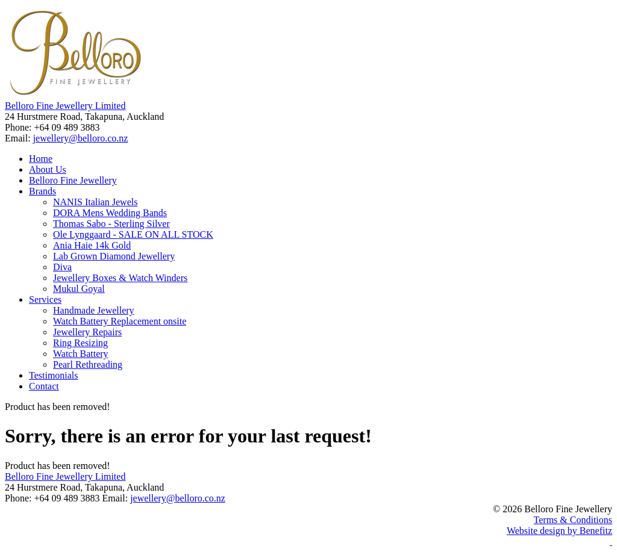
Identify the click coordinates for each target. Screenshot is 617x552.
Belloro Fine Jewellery (73, 180)
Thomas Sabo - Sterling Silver (111, 224)
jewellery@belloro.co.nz (80, 138)
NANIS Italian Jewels (95, 202)
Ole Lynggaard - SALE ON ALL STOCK (133, 234)
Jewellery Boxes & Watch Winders (120, 278)
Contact (44, 386)
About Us (47, 169)
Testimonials (53, 375)
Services (45, 299)
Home (40, 159)
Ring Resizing (80, 343)
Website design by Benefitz (559, 531)
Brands (42, 191)
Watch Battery (80, 354)
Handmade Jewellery (93, 310)
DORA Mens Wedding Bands (110, 213)
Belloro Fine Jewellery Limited (65, 106)
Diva (62, 267)
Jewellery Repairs (87, 332)
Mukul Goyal (79, 289)
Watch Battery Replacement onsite (119, 321)
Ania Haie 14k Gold (92, 245)
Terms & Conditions (573, 520)
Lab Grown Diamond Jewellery (114, 256)
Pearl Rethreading (87, 364)
